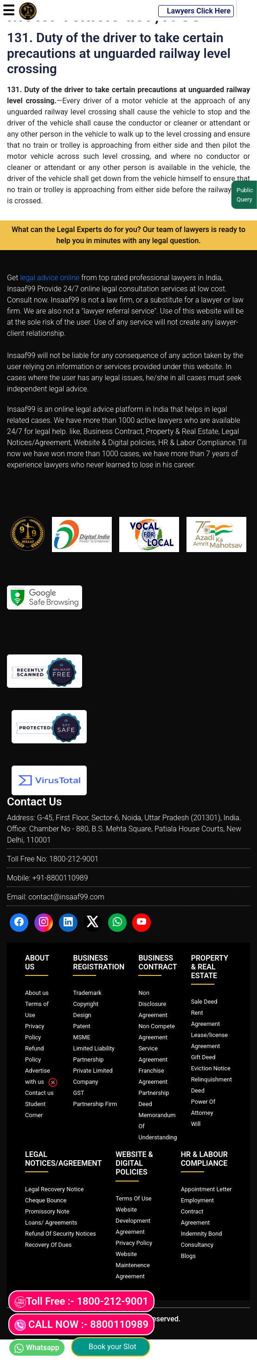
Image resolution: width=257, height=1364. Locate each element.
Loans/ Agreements (51, 1222)
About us (37, 992)
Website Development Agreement (133, 1220)
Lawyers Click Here (196, 10)
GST (78, 1092)
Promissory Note (47, 1211)
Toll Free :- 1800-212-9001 (81, 1301)
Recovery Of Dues (48, 1244)
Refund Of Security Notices (60, 1233)
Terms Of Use (133, 1198)
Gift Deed (203, 1057)
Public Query (243, 195)
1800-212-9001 (74, 859)
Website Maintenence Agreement (133, 1265)
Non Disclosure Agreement (152, 1003)
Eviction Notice (211, 1068)
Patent (81, 1026)
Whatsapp (36, 1348)
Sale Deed (204, 1001)
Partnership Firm (95, 1103)
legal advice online (49, 277)
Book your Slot (110, 1346)
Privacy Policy (134, 1242)
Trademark (87, 992)
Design (82, 1015)
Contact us (39, 1092)
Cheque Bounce (45, 1200)
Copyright (85, 1003)
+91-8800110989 (60, 878)
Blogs (188, 1255)
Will (196, 1123)
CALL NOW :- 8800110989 (81, 1325)
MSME (81, 1037)
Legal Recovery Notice (54, 1189)
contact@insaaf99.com (66, 897)
